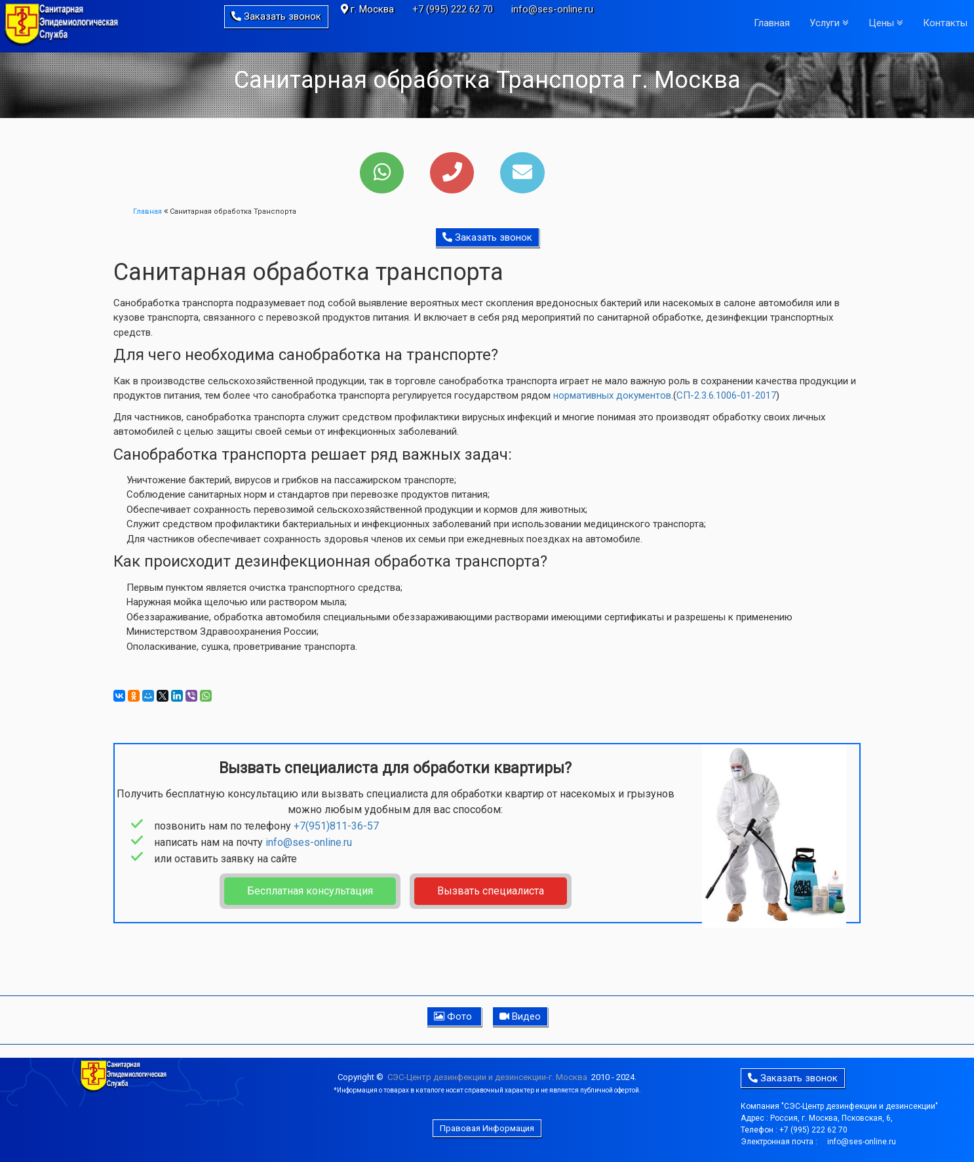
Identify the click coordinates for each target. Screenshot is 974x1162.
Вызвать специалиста (490, 891)
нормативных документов (612, 395)
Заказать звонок (276, 16)
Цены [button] (885, 23)
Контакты (945, 23)
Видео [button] (520, 1016)
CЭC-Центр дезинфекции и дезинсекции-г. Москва (487, 1077)
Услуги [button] (829, 23)
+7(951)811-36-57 (336, 826)
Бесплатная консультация (310, 891)
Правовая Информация (487, 1128)
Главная (772, 23)
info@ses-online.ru (552, 9)
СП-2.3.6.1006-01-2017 (726, 395)
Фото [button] (454, 1016)
